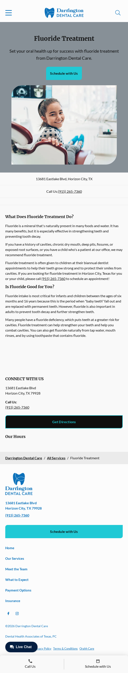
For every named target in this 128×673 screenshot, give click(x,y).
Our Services (14, 558)
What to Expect (17, 580)
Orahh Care (86, 648)
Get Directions (64, 422)
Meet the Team (16, 569)
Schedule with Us (64, 73)
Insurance (12, 601)
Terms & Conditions (65, 648)
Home (9, 548)
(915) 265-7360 (70, 191)
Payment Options (18, 590)
